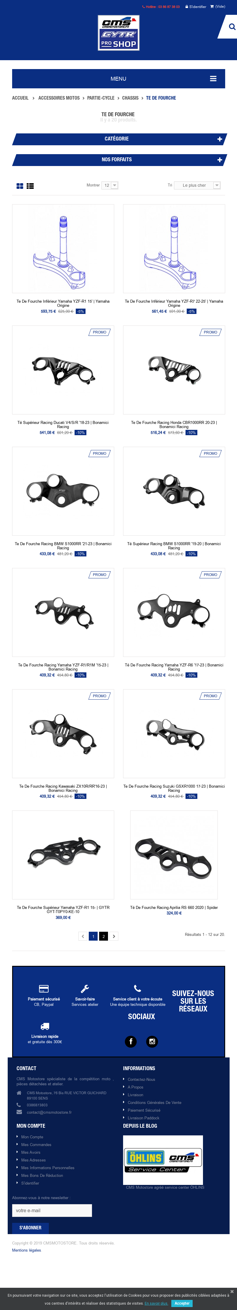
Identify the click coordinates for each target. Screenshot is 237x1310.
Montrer (93, 185)
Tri (170, 185)
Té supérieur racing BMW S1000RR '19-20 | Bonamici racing (174, 546)
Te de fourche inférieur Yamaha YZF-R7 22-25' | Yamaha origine (174, 303)
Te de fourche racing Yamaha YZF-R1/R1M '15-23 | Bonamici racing (63, 667)
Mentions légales (26, 1250)
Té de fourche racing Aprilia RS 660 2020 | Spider (174, 907)
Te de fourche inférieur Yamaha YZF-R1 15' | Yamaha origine (63, 303)
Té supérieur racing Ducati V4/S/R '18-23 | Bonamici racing (63, 424)
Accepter (182, 1303)
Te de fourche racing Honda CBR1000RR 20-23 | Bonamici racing (174, 424)
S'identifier (196, 7)
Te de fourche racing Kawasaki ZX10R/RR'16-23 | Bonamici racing (63, 788)
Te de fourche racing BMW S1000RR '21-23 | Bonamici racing (63, 546)
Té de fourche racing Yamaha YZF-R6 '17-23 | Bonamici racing (174, 667)
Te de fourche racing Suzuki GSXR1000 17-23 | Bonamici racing (174, 788)
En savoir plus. (156, 1303)
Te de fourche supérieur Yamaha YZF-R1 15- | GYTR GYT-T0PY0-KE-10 (63, 909)
